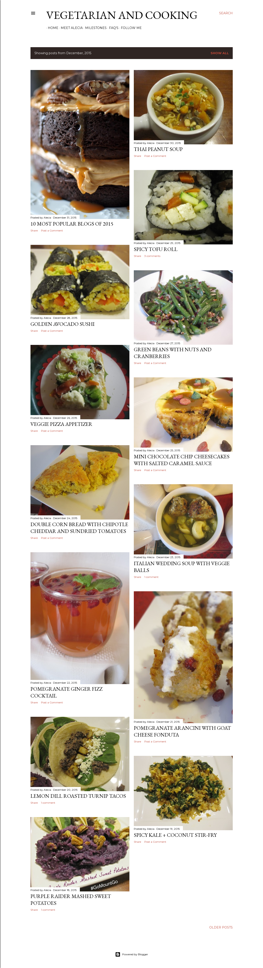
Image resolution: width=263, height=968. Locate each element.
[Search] (226, 13)
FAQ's (112, 28)
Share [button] (34, 230)
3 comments (152, 256)
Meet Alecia (70, 28)
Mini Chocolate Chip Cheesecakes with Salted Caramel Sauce (181, 460)
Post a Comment (52, 230)
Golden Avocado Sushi (62, 324)
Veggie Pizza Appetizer (61, 424)
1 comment (151, 577)
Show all (220, 53)
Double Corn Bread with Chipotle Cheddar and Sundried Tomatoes (79, 527)
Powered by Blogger (131, 954)
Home (51, 28)
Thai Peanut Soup (158, 149)
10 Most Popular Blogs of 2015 (71, 223)
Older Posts (221, 927)
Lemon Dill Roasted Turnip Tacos (78, 795)
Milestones (94, 28)
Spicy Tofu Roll (155, 249)
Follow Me (129, 28)
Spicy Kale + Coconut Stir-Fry (175, 835)
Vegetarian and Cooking (121, 15)
